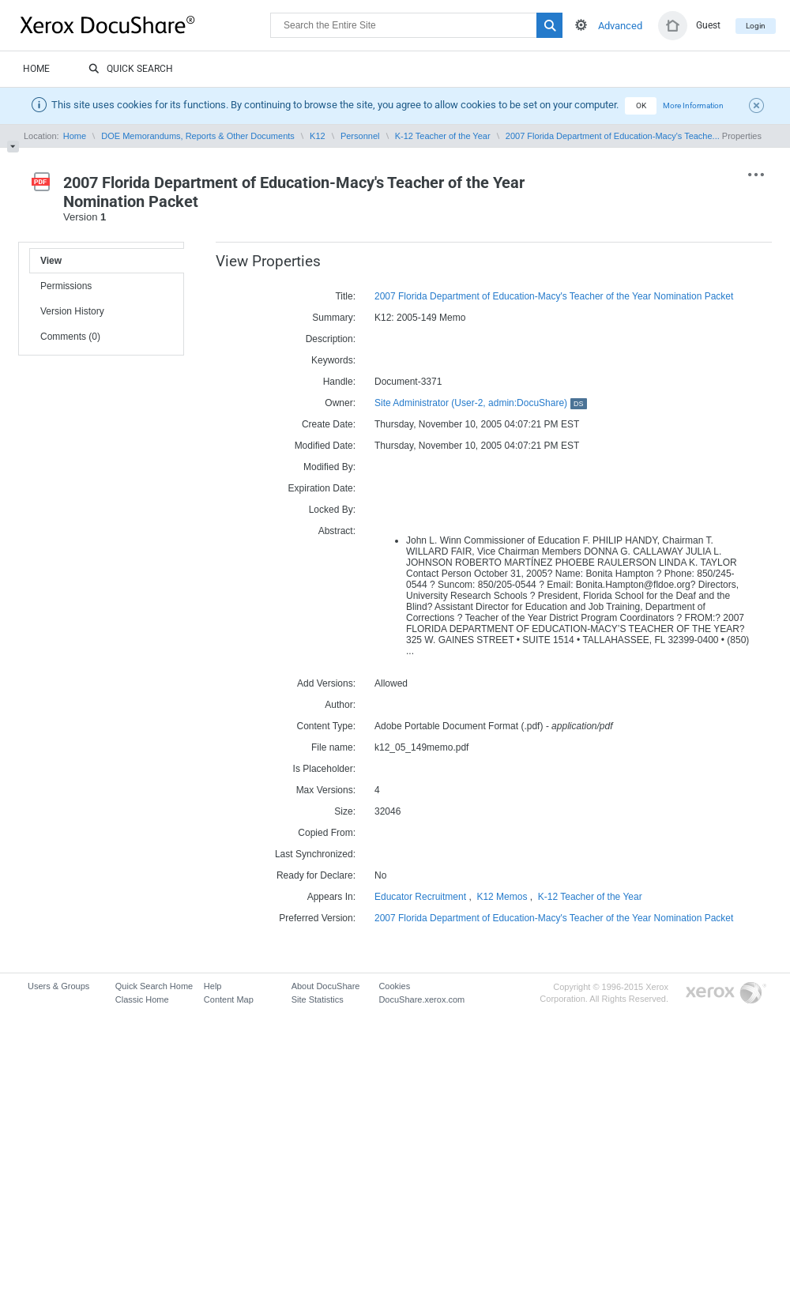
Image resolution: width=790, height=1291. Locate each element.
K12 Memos (501, 896)
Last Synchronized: (315, 854)
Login (756, 25)
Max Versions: (326, 790)
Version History (72, 311)
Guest (708, 25)
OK (641, 105)
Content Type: (326, 726)
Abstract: (337, 530)
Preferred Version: (317, 918)
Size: (345, 811)
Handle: (339, 381)
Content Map (229, 999)
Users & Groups (58, 986)
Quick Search (130, 69)
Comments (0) (70, 336)
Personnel (360, 136)
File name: (333, 747)
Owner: (340, 402)
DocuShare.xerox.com (421, 999)
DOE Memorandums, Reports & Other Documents (198, 136)
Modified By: (329, 466)
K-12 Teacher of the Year (443, 136)
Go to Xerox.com (726, 993)
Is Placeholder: (324, 768)
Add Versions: (326, 683)
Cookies (394, 986)
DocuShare (145, 24)
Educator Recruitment (420, 896)
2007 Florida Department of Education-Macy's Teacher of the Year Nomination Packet (553, 296)
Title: (345, 296)
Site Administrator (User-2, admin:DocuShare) (480, 402)
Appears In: (331, 896)
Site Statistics (318, 999)
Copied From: (327, 832)
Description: (331, 338)
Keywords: (333, 360)
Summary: (334, 317)
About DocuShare (326, 986)
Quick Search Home (154, 986)
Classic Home (142, 999)
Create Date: (329, 424)
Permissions (66, 286)
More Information (693, 105)
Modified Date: (325, 445)
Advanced (620, 26)
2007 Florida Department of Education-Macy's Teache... (613, 136)
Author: (340, 704)
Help (213, 986)
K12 (317, 136)
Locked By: (332, 509)
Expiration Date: (322, 488)
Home (36, 68)
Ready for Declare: (316, 875)
